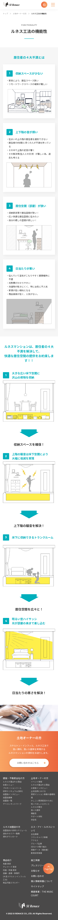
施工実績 (35, 860)
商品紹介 (7, 860)
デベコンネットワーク (12, 803)
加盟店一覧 (7, 800)
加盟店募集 (7, 797)
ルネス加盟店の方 (11, 826)
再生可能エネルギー (11, 882)
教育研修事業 (36, 853)
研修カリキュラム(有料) (13, 791)
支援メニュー (8, 784)
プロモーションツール (12, 788)
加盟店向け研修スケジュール (15, 830)
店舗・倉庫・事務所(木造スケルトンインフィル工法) (14, 876)
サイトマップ (37, 886)
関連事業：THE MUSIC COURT (42, 893)
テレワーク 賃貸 (9, 866)
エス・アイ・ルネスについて (43, 828)
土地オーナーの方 (19, 13)
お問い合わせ (37, 876)
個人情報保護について (42, 881)
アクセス (34, 840)
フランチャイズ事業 (39, 837)
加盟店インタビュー (11, 794)
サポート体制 (36, 816)
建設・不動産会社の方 (14, 778)
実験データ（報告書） (40, 849)
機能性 (34, 813)
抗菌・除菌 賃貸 (9, 870)
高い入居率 (35, 810)
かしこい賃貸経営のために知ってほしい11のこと (42, 802)
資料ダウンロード (10, 836)
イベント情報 (36, 781)
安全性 (34, 819)
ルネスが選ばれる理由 (12, 781)
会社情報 (34, 834)
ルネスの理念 (36, 807)
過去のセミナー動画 (11, 833)
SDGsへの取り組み (39, 846)
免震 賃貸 (7, 863)
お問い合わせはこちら (28, 762)
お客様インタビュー (39, 788)
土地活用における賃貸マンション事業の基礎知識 (43, 794)
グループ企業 (36, 843)
